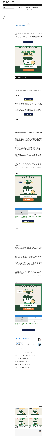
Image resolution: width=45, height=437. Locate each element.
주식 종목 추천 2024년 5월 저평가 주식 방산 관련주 (28, 7)
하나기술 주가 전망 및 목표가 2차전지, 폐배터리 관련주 (22, 358)
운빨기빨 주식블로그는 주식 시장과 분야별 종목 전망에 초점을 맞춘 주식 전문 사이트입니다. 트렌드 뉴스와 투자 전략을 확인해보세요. (27, 431)
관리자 (4, 18)
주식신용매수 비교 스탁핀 (19, 343)
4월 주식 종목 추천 (28, 99)
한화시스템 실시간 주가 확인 (28, 330)
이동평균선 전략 (28, 114)
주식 (28, 9)
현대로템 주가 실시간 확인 (28, 221)
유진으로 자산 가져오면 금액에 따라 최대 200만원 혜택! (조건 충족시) (24, 339)
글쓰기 (4, 20)
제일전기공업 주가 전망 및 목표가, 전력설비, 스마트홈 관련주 (23, 361)
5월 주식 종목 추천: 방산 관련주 (20, 25)
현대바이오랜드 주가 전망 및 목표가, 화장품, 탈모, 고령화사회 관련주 (24, 355)
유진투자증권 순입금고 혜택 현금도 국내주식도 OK (22, 338)
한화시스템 (18, 28)
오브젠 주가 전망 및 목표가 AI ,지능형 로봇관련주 (21, 367)
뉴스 (3, 13)
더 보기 (40, 406)
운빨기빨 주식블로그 (19, 430)
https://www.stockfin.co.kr (19, 342)
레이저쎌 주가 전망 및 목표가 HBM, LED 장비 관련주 (22, 364)
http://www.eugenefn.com (19, 337)
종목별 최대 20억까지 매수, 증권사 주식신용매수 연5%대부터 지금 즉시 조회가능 (25, 344)
